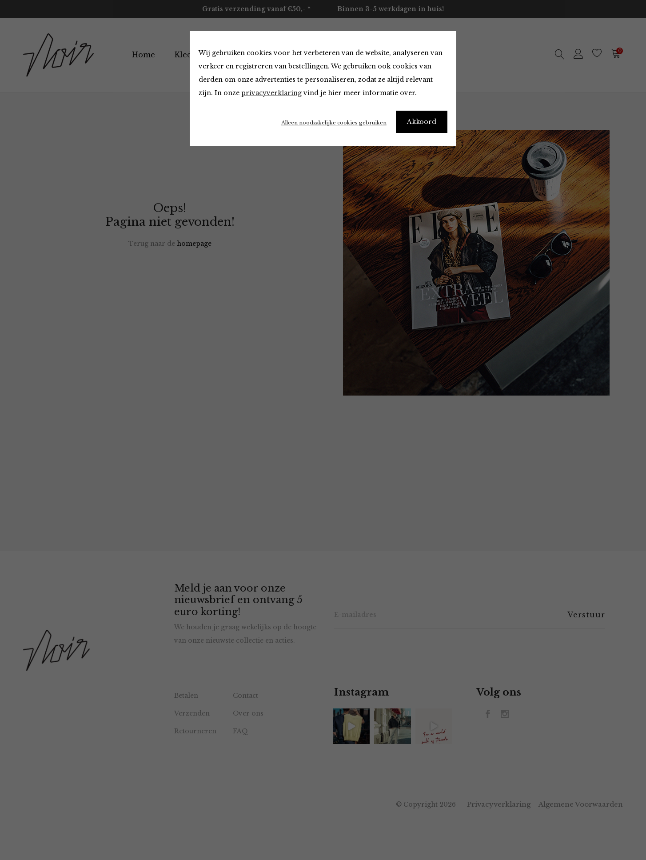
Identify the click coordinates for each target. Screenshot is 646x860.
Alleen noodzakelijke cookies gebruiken (334, 123)
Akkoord (421, 122)
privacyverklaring (271, 93)
